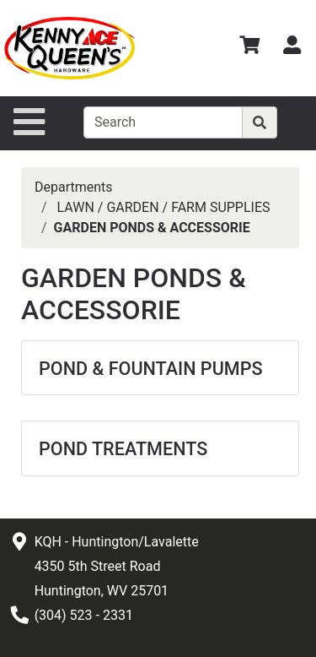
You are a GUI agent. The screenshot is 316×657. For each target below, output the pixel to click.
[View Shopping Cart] (249, 48)
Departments (74, 187)
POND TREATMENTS (123, 448)
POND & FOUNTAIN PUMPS (151, 368)
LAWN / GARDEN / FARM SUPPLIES (163, 207)
